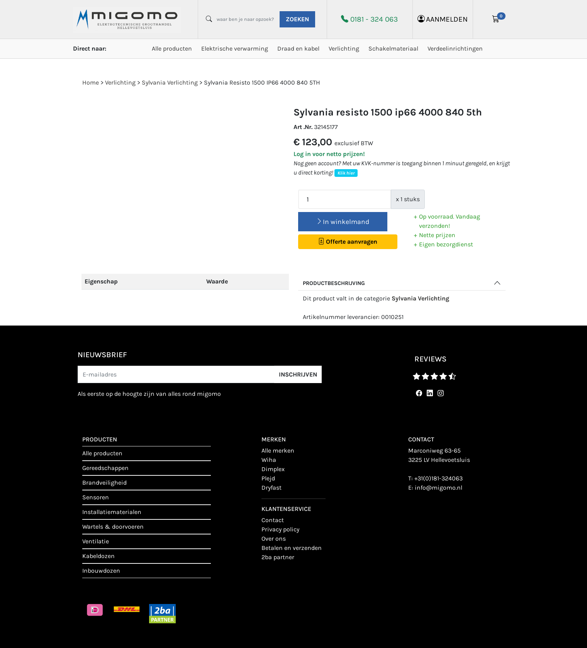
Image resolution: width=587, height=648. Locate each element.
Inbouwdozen (101, 570)
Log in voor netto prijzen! (329, 154)
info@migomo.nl (438, 487)
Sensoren (95, 497)
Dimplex (273, 469)
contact (272, 520)
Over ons (273, 538)
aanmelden (442, 19)
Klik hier (346, 173)
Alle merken (277, 450)
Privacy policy (280, 529)
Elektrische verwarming (234, 48)
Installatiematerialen (111, 512)
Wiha (268, 459)
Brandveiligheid (104, 482)
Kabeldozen (98, 556)
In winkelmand (342, 222)
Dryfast (271, 487)
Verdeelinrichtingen (455, 48)
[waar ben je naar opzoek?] (245, 19)
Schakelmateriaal (393, 48)
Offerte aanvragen (347, 241)
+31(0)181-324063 (438, 478)
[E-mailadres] (176, 374)
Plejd (268, 478)
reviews (430, 359)
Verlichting (344, 48)
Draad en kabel (298, 48)
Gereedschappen (105, 468)
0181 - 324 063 (374, 19)
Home (90, 82)
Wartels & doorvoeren (113, 526)
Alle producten (172, 48)
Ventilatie (95, 541)
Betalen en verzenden (291, 547)
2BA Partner (277, 557)
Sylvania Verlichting (420, 298)
